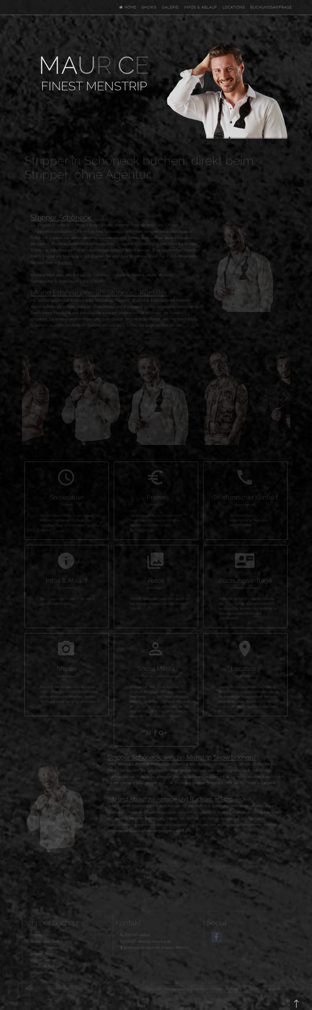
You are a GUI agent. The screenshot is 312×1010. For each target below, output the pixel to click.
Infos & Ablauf (200, 7)
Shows (149, 7)
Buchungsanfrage (271, 7)
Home (127, 7)
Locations (234, 7)
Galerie (170, 7)
